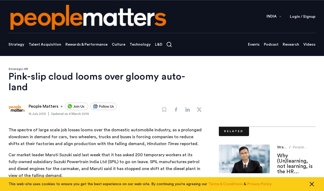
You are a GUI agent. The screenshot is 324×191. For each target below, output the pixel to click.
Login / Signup (303, 17)
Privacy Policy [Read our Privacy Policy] (259, 187)
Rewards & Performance (86, 44)
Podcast (271, 44)
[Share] (176, 109)
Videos (309, 44)
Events (254, 44)
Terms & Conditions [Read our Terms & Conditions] (225, 187)
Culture (118, 44)
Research (291, 44)
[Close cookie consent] (312, 186)
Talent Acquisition (45, 44)
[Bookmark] (164, 109)
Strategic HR (18, 69)
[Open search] (169, 44)
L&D (158, 44)
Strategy (16, 44)
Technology (140, 44)
